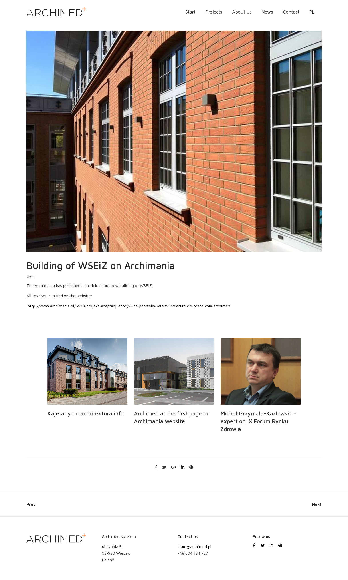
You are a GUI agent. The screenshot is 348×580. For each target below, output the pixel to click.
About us (242, 12)
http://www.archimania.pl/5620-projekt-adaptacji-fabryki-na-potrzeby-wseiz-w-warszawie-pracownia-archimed (128, 306)
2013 (30, 277)
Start (190, 12)
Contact (291, 12)
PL (311, 12)
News (267, 12)
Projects (213, 12)
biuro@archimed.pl (194, 546)
